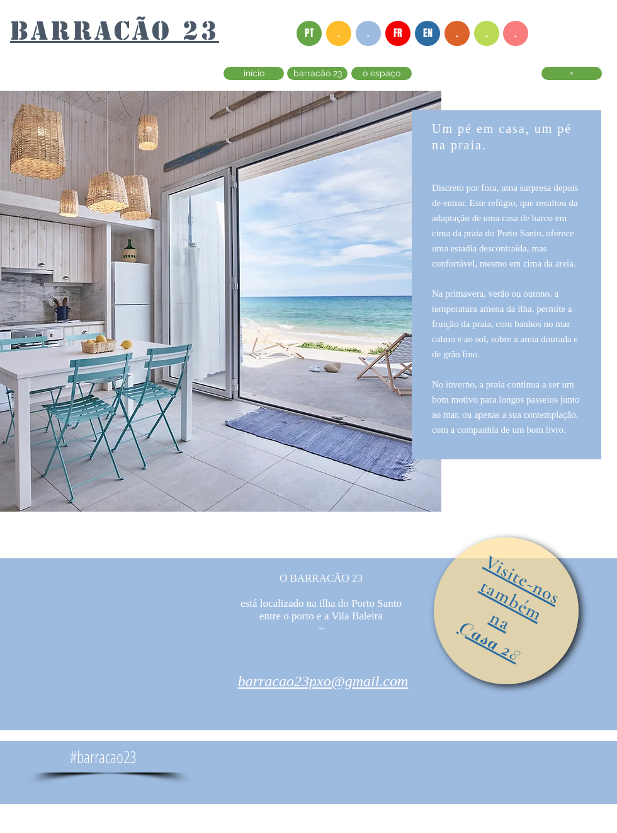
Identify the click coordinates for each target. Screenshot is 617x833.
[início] (254, 73)
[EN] (427, 33)
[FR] (397, 33)
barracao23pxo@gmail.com (323, 681)
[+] (571, 73)
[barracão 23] (317, 73)
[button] (338, 33)
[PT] (309, 33)
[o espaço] (381, 73)
